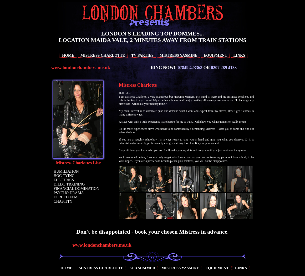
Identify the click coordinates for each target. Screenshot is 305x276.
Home (68, 55)
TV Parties (142, 55)
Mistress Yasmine (178, 55)
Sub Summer (142, 268)
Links (239, 55)
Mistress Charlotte (103, 55)
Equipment (215, 55)
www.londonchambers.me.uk (80, 67)
